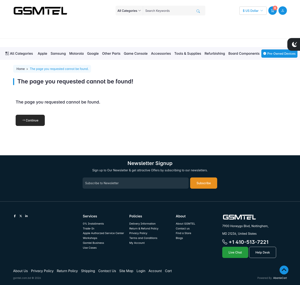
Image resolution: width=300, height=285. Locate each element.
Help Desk (262, 252)
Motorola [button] (76, 53)
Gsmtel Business (93, 242)
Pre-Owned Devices (279, 53)
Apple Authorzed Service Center (103, 233)
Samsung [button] (58, 53)
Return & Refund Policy (143, 228)
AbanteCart (280, 278)
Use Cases (90, 247)
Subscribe (203, 183)
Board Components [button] (244, 53)
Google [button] (93, 53)
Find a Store (183, 233)
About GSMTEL (185, 223)
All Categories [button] (19, 53)
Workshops (90, 238)
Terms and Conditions (143, 238)
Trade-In (88, 228)
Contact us (183, 228)
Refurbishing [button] (215, 53)
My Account (137, 242)
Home (20, 69)
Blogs (179, 238)
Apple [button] (42, 53)
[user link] (282, 10)
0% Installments (93, 223)
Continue (30, 120)
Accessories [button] (161, 53)
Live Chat (235, 252)
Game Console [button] (136, 53)
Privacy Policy (138, 233)
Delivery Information (142, 223)
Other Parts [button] (111, 53)
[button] (272, 10)
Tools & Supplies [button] (187, 53)
